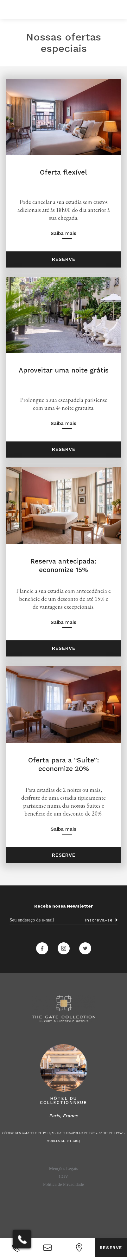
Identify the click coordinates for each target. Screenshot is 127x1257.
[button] (9, 9)
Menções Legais (63, 1168)
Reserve (63, 259)
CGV (63, 1176)
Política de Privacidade (63, 1184)
